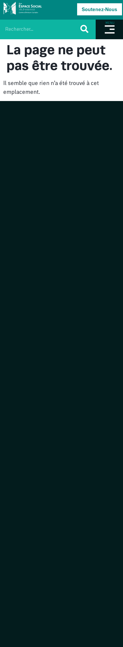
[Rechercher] (83, 29)
